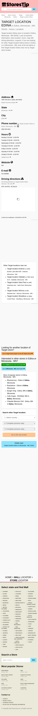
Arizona (4, 600)
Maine (16, 596)
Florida (4, 630)
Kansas (4, 646)
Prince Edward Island (31, 603)
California (5, 611)
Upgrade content (7, 702)
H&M (23, 671)
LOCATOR (22, 577)
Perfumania (4, 671)
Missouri (17, 614)
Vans (23, 680)
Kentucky (17, 591)
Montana (17, 616)
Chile (3, 613)
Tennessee (30, 621)
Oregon (30, 596)
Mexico (17, 605)
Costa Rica (5, 622)
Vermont (30, 628)
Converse (23, 688)
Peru (29, 600)
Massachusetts (19, 602)
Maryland (17, 600)
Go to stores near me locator (14, 364)
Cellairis (4, 680)
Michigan (17, 607)
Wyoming (30, 639)
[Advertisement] (19, 73)
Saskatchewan (32, 613)
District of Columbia (5, 627)
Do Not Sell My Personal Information (13, 704)
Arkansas (4, 602)
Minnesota (18, 609)
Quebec (30, 608)
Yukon (29, 642)
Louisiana (17, 593)
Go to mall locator (14, 368)
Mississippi (18, 611)
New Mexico (18, 633)
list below (29, 45)
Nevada (17, 620)
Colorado (5, 617)
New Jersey (18, 630)
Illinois (4, 639)
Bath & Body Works (7, 675)
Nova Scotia (18, 647)
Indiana (4, 642)
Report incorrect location (9, 102)
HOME (8, 577)
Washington (31, 633)
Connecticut (5, 620)
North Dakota (19, 645)
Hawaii (3, 635)
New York (17, 635)
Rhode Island (31, 611)
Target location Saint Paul (19, 285)
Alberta (4, 596)
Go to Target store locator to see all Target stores (18, 353)
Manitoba (17, 598)
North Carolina (16, 642)
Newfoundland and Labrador (19, 638)
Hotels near (19, 444)
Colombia (4, 615)
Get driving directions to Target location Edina (14, 183)
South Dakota (31, 619)
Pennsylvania (31, 598)
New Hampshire (17, 627)
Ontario (30, 593)
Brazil (3, 605)
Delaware (5, 624)
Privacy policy (6, 700)
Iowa (3, 644)
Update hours (6, 157)
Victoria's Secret (6, 688)
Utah (29, 626)
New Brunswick (17, 624)
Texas (29, 623)
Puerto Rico (31, 606)
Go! (34, 9)
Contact (4, 698)
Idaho (3, 637)
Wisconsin (30, 637)
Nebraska (17, 618)
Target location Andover (18, 271)
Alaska (4, 593)
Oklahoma (30, 591)
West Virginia (31, 635)
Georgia (4, 633)
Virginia (30, 630)
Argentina (5, 598)
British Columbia (4, 608)
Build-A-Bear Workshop (27, 684)
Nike (4, 684)
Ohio (16, 649)
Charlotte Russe (25, 675)
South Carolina (29, 616)
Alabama (4, 591)
